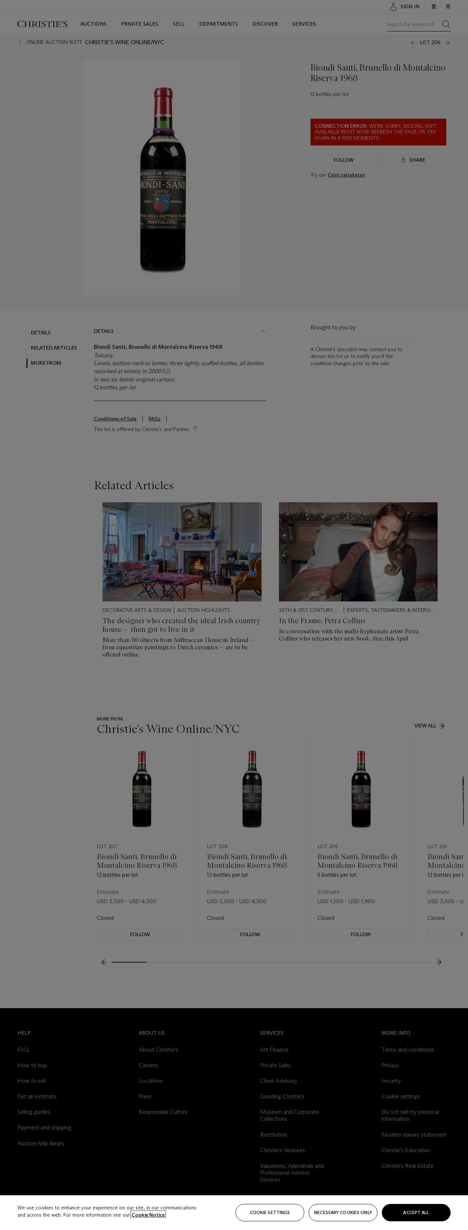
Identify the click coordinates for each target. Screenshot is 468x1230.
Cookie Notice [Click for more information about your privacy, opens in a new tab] (148, 1215)
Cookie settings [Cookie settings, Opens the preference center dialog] (270, 1212)
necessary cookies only (343, 1212)
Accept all (416, 1212)
